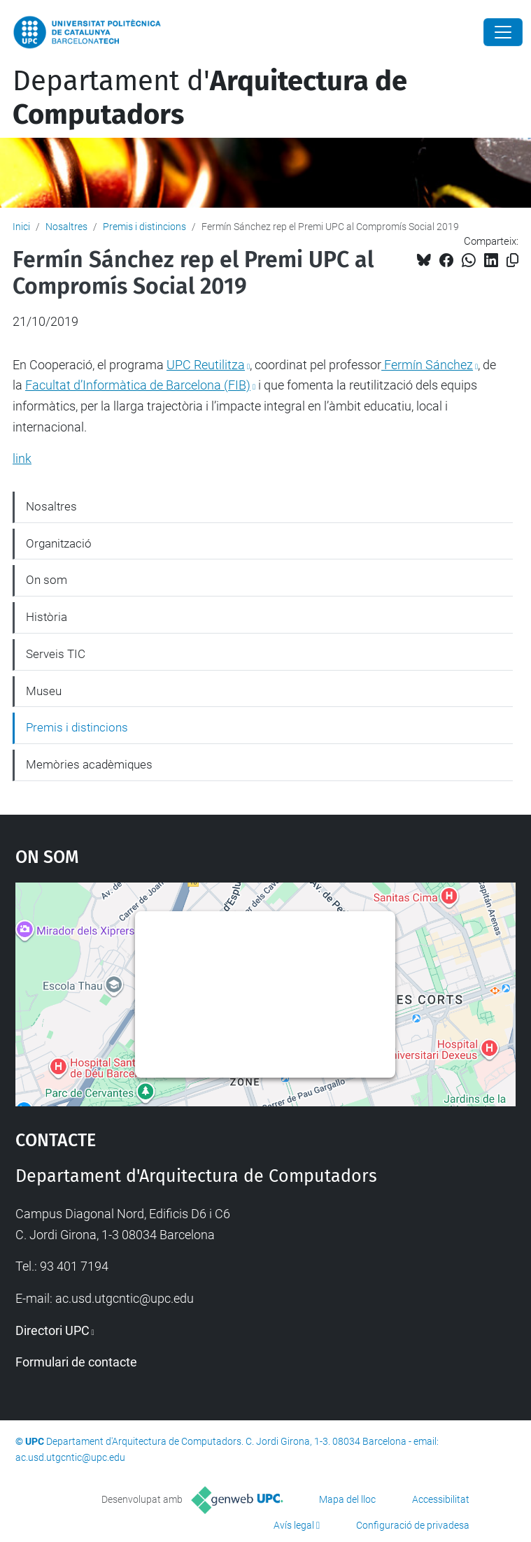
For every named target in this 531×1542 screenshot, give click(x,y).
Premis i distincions (144, 226)
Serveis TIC (55, 654)
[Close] (503, 32)
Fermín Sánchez (427, 364)
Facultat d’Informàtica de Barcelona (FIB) (137, 385)
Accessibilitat (440, 1499)
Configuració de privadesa (412, 1525)
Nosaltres (66, 226)
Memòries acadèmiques (89, 764)
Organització (59, 543)
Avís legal (294, 1525)
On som (46, 580)
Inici (21, 226)
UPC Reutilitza (206, 364)
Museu (44, 691)
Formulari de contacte (76, 1362)
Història (46, 617)
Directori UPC (52, 1330)
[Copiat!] (512, 260)
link (22, 458)
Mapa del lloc (347, 1499)
